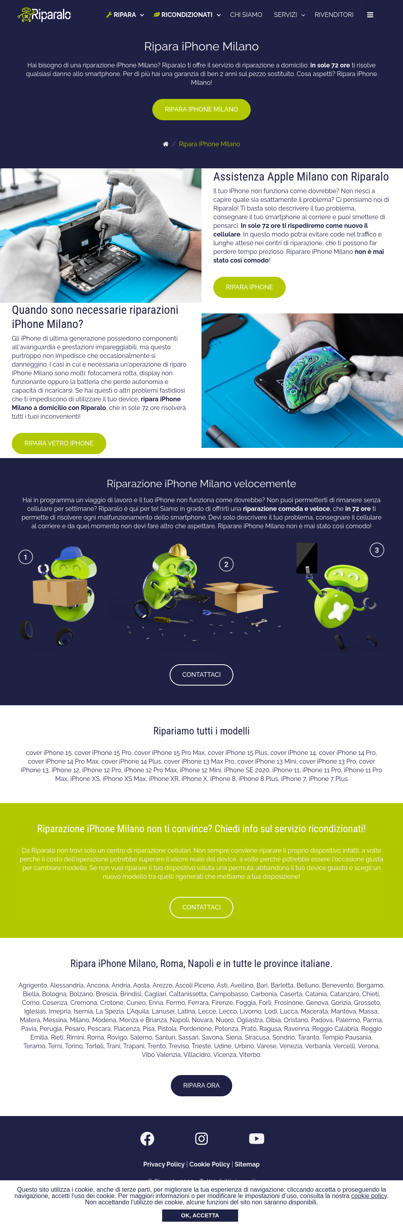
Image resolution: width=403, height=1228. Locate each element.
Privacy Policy (164, 1164)
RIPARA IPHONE (249, 287)
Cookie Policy (209, 1164)
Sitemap (247, 1164)
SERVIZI (286, 15)
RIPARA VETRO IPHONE (59, 443)
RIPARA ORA (201, 1085)
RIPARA (122, 15)
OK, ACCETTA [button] (200, 1215)
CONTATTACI (201, 674)
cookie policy (368, 1196)
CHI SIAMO (247, 15)
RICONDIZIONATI (183, 15)
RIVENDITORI (334, 15)
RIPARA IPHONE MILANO (201, 109)
